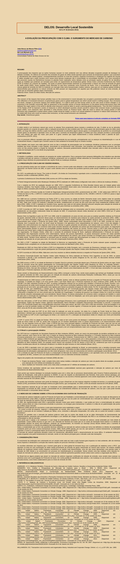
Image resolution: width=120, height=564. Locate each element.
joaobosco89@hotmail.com (26, 50)
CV (40, 49)
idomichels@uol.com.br (25, 54)
